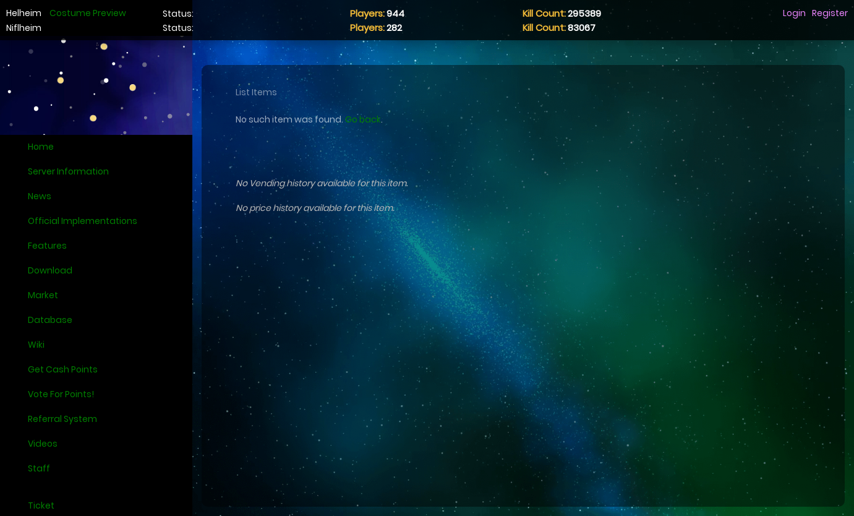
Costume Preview (87, 13)
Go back (363, 119)
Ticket (41, 505)
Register (830, 13)
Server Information (68, 171)
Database (50, 320)
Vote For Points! (61, 394)
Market (43, 295)
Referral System (62, 419)
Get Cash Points (63, 369)
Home (41, 146)
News (39, 196)
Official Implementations (82, 221)
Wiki (36, 344)
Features (47, 245)
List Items (256, 92)
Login (794, 13)
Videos (43, 443)
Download (50, 270)
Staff (39, 468)
